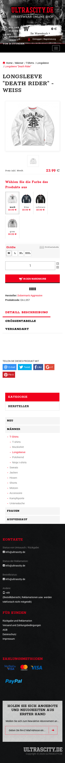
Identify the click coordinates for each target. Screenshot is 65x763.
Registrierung (50, 39)
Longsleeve (43, 63)
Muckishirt (18, 446)
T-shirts (16, 441)
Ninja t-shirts (19, 462)
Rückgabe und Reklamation (17, 620)
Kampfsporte (17, 498)
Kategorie (17, 397)
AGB (5, 629)
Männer (19, 63)
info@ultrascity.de (15, 552)
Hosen (13, 477)
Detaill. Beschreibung (26, 312)
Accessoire (16, 493)
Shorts (13, 482)
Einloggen (37, 39)
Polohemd (18, 457)
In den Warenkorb (32, 278)
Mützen (14, 487)
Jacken (14, 472)
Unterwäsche (17, 503)
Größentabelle (52, 247)
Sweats (14, 467)
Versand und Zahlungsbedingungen (22, 625)
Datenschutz (9, 634)
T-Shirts (30, 63)
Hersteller (18, 406)
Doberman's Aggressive (30, 295)
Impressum (9, 638)
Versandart (17, 329)
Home (9, 63)
